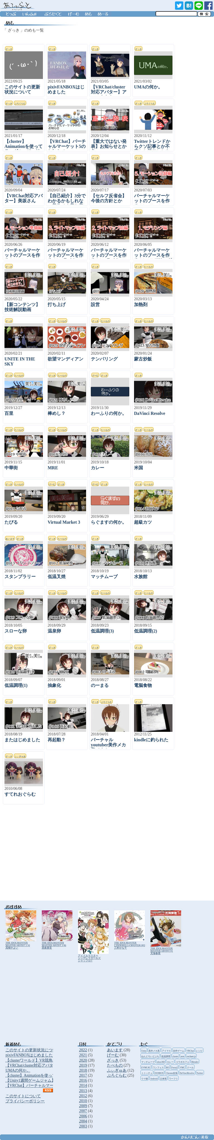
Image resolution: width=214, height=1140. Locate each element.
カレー (170, 1062)
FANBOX (159, 1073)
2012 (83, 1096)
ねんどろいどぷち (150, 1056)
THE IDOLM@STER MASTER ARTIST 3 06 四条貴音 (57, 944)
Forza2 (174, 1067)
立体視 (163, 1079)
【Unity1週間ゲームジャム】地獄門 (36, 1080)
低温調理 (165, 1056)
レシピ (199, 1051)
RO (167, 1067)
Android (154, 1079)
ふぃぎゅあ (117, 1070)
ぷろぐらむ (117, 1075)
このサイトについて (23, 1096)
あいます (115, 1050)
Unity (143, 1051)
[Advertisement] (92, 856)
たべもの (115, 1065)
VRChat (190, 1051)
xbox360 (161, 1062)
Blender (194, 1062)
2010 (83, 1101)
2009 (83, 1106)
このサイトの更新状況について (33, 1050)
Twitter (200, 1073)
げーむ (113, 1055)
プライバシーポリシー (25, 1101)
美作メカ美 (154, 1051)
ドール (190, 1067)
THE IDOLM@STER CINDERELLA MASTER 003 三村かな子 (129, 944)
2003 (83, 1126)
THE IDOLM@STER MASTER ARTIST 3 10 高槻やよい (21, 944)
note (182, 1056)
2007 (83, 1111)
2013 (83, 1091)
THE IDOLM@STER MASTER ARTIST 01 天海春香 (165, 949)
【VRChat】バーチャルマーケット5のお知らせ (46, 1085)
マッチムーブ (148, 1062)
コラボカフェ (182, 1062)
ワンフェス (158, 1067)
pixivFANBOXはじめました (29, 1055)
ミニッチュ (146, 1073)
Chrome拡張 (171, 1073)
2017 (83, 1075)
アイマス (166, 1051)
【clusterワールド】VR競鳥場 (31, 1060)
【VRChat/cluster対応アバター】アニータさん (45, 1065)
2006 (83, 1116)
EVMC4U (145, 1067)
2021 (83, 1055)
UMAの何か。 (18, 1070)
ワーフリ (173, 1079)
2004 (83, 1121)
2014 (83, 1085)
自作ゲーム (178, 1051)
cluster (175, 1056)
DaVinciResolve (187, 1073)
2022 (83, 1050)
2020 (83, 1060)
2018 (83, 1070)
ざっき (113, 1060)
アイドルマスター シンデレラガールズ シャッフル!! (93, 957)
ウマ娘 (144, 1079)
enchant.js (191, 1056)
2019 (83, 1065)
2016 (83, 1080)
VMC (182, 1067)
